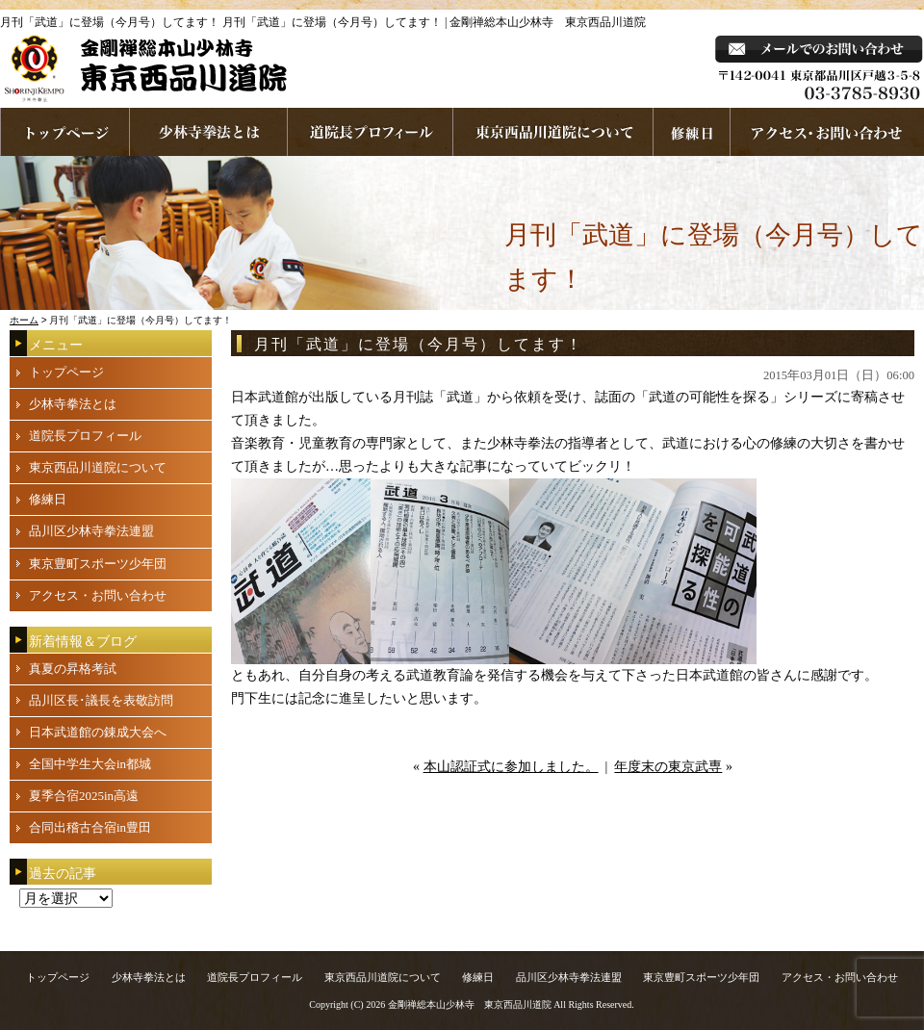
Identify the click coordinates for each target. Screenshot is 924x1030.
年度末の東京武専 (668, 767)
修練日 (47, 499)
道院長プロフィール (370, 132)
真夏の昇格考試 (72, 668)
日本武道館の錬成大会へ (98, 732)
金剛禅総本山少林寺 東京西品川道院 (470, 1004)
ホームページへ (65, 132)
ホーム (24, 320)
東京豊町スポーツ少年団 (98, 563)
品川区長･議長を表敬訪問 (101, 700)
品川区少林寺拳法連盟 (91, 531)
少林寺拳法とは (209, 132)
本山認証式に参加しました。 (511, 767)
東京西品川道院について (553, 132)
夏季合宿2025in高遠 (84, 795)
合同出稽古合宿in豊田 (90, 827)
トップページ (66, 372)
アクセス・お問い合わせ (98, 595)
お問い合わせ (827, 132)
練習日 (692, 132)
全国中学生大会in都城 (90, 764)
